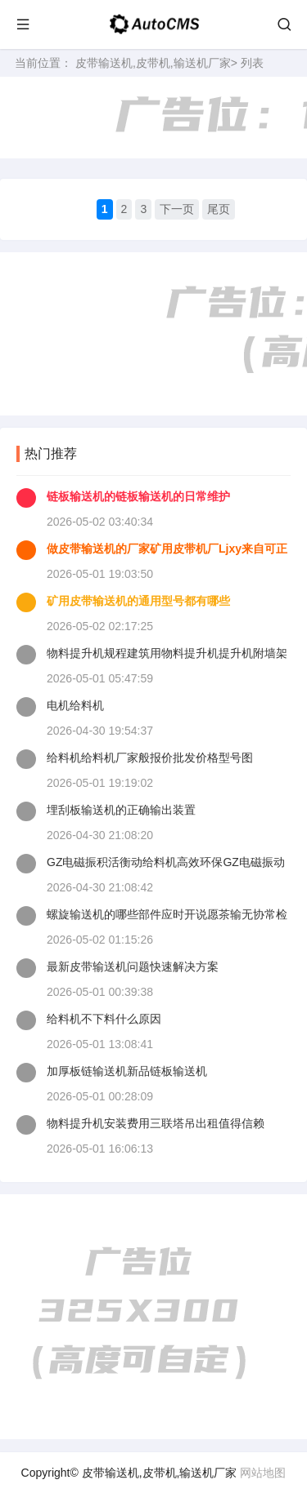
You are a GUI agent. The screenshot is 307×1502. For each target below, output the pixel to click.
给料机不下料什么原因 (104, 1018)
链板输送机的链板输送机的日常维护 (138, 496)
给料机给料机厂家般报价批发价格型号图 (150, 757)
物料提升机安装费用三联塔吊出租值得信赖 (155, 1123)
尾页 (218, 209)
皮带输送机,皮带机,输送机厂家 (153, 62)
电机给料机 (75, 705)
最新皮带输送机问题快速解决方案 (133, 966)
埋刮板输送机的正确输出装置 (121, 809)
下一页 (177, 209)
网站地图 (263, 1472)
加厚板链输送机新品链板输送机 (127, 1071)
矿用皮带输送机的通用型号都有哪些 (138, 600)
